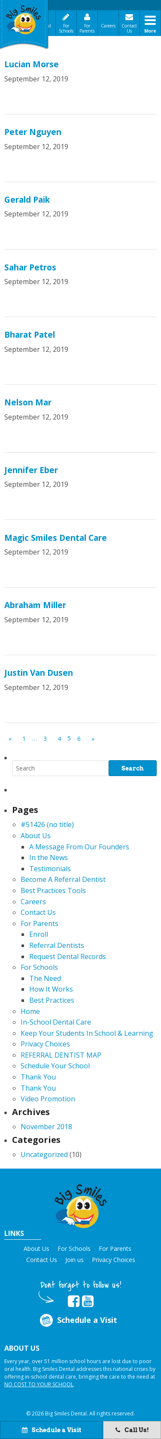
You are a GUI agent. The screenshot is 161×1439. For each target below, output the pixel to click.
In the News (48, 857)
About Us (36, 835)
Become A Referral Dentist (63, 879)
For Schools (66, 28)
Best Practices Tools (53, 890)
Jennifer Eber (31, 470)
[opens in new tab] (73, 1301)
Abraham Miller (35, 605)
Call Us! (132, 1430)
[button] (81, 1204)
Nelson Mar (28, 402)
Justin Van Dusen (38, 672)
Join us (74, 1260)
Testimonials (50, 868)
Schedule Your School (55, 1065)
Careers (108, 26)
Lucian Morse (31, 64)
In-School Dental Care (56, 1022)
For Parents (86, 28)
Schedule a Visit (77, 1320)
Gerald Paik (27, 199)
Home (30, 1011)
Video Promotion (48, 1098)
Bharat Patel (29, 334)
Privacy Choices (45, 1044)
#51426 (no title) (47, 824)
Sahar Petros (30, 267)
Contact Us (129, 28)
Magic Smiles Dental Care (55, 537)
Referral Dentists (56, 945)
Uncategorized (44, 1154)
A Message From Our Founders (79, 846)
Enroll (38, 934)
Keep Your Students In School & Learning (87, 1033)
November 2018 (46, 1126)
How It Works (51, 989)
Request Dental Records (67, 956)
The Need (45, 978)
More (150, 31)
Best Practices (51, 1000)
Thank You (38, 1077)
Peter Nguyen (32, 132)
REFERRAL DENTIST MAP (61, 1055)
